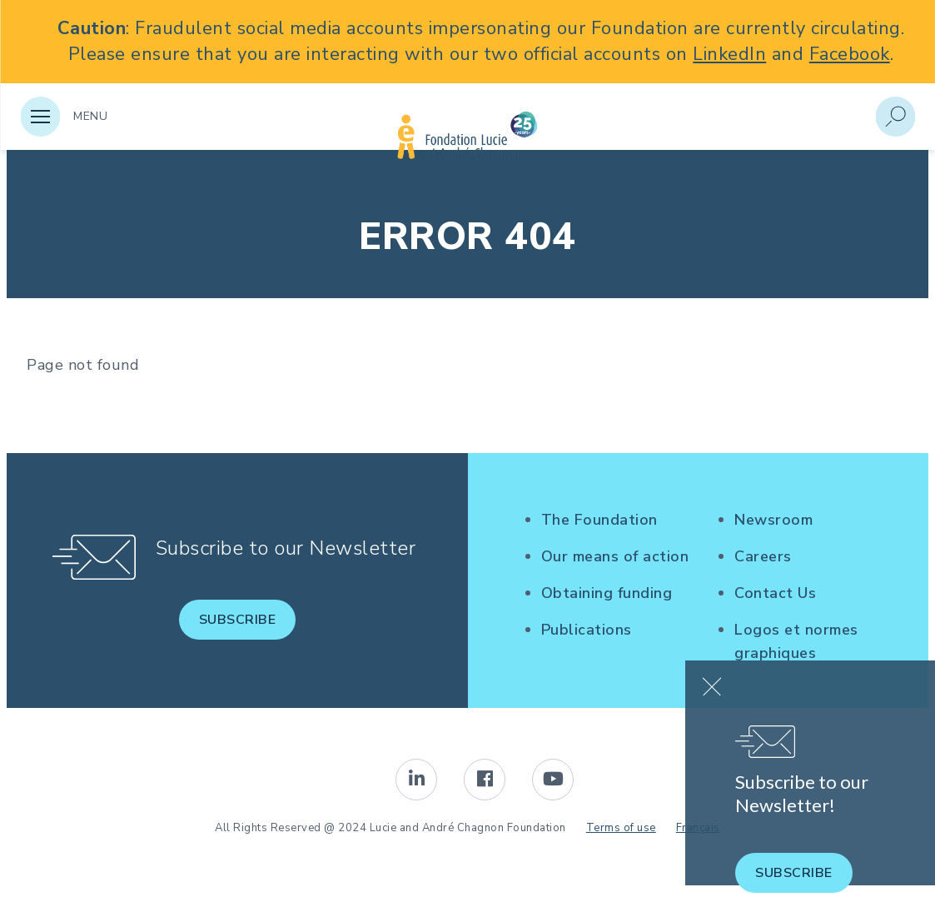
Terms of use (621, 827)
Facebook (849, 54)
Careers (763, 556)
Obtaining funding (607, 593)
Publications (586, 630)
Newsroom (773, 520)
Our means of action (615, 556)
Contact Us (775, 593)
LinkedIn (729, 54)
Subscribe (237, 619)
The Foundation (599, 520)
